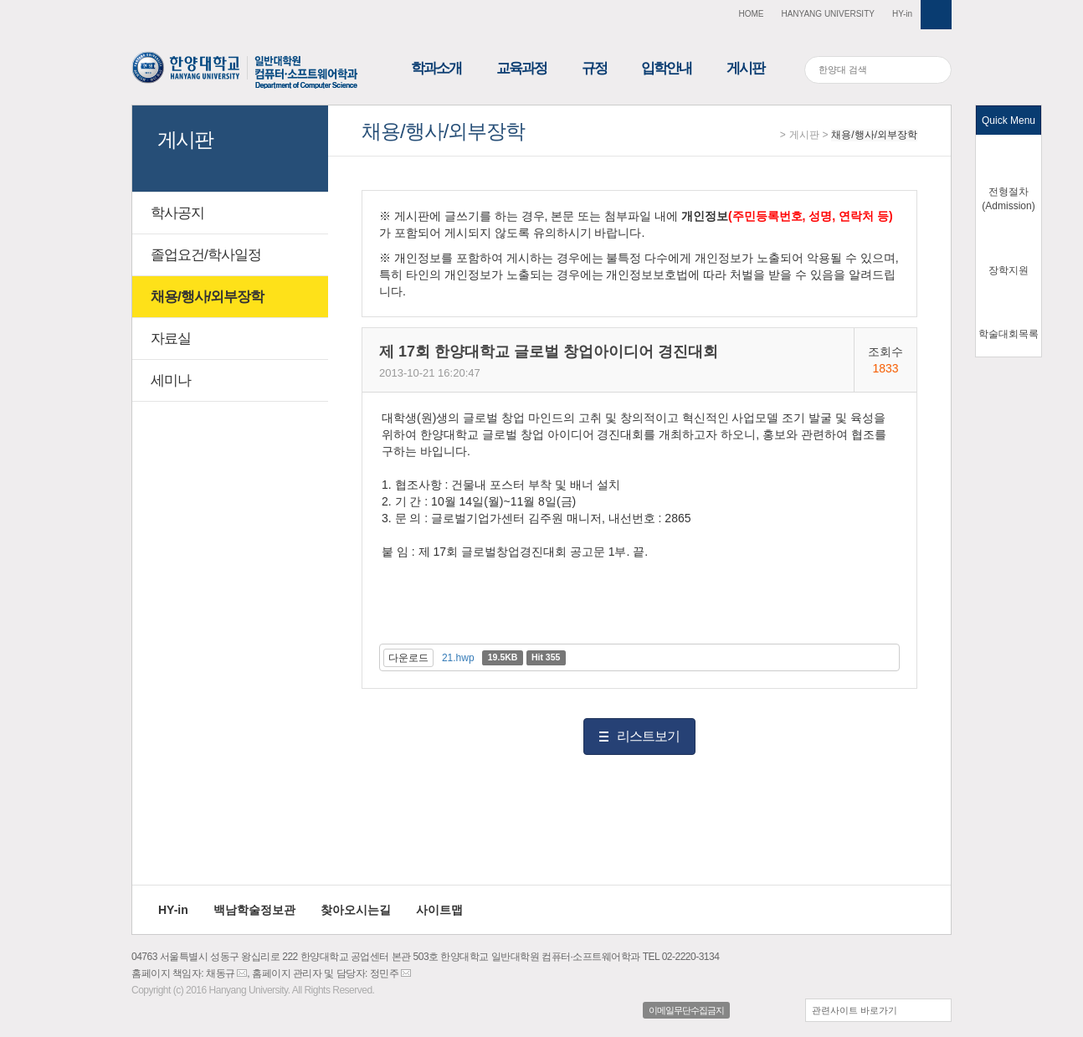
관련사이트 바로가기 (854, 1010)
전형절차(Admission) (1008, 199)
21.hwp (458, 658)
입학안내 (666, 68)
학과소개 (436, 68)
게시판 (745, 68)
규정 (594, 68)
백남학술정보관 (254, 909)
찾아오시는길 (356, 909)
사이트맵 (439, 909)
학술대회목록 (1008, 334)
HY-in (902, 13)
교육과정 (521, 68)
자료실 (171, 339)
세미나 (171, 380)
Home (770, 135)
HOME (750, 13)
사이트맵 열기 (936, 14)
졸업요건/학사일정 (206, 255)
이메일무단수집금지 (686, 1010)
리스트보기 (648, 736)
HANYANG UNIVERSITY (828, 13)
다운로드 (408, 658)
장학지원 (1008, 270)
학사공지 (177, 213)
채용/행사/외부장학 (874, 135)
